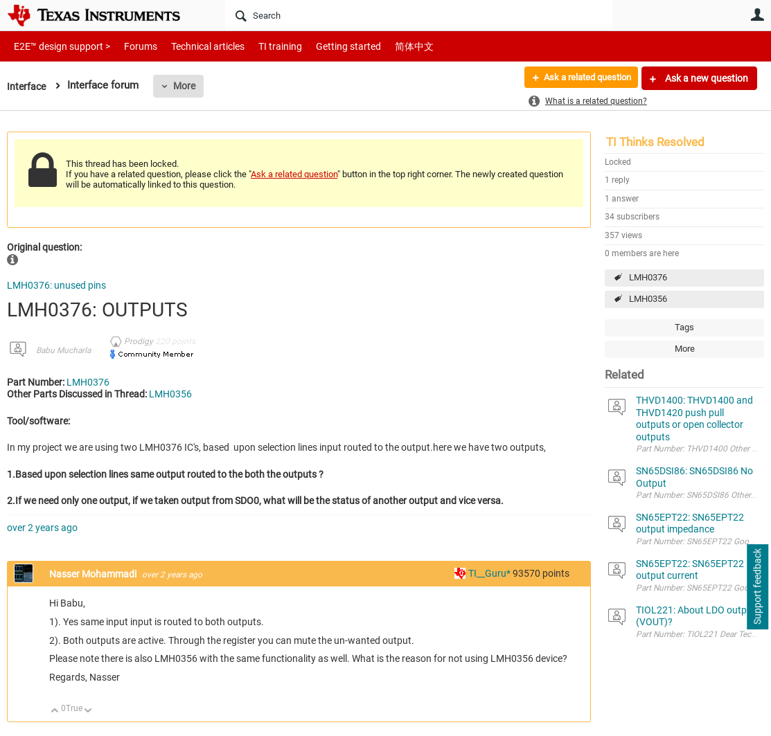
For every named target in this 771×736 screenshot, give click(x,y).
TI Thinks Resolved (655, 142)
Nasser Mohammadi (94, 574)
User (757, 14)
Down (88, 711)
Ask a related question (581, 78)
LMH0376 (648, 277)
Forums (130, 46)
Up (55, 711)
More (186, 85)
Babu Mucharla (63, 350)
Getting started (324, 46)
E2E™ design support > (57, 46)
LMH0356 (648, 299)
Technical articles (193, 46)
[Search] (418, 15)
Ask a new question (705, 78)
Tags (684, 327)
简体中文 (385, 46)
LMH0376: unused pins (56, 285)
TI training (261, 46)
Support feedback (757, 587)
